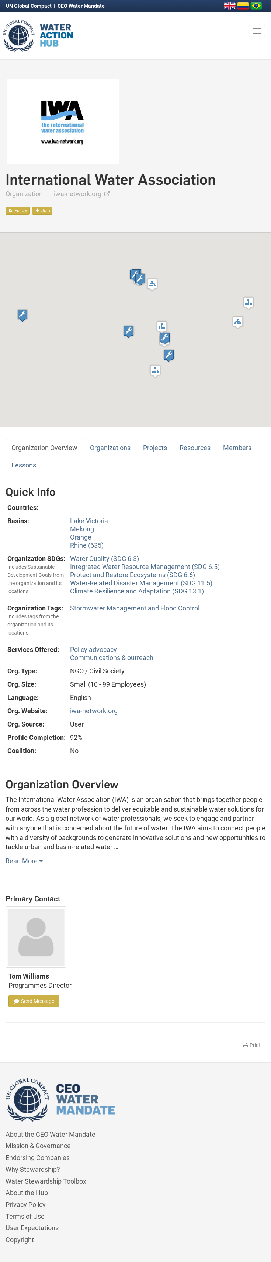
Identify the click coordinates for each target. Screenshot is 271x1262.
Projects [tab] (155, 448)
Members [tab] (237, 448)
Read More (24, 861)
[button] (162, 327)
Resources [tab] (195, 448)
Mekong (82, 529)
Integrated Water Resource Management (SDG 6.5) (145, 567)
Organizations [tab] (110, 448)
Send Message (33, 1001)
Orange (80, 537)
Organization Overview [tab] (44, 448)
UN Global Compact (29, 6)
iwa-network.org (82, 194)
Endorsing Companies (38, 1157)
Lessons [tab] (23, 465)
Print (251, 1045)
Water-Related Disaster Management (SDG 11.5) (141, 583)
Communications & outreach (111, 657)
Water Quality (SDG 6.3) (104, 558)
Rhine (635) (87, 545)
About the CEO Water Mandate (50, 1134)
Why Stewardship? (33, 1169)
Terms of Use (25, 1216)
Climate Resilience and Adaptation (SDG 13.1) (137, 591)
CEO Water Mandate (81, 6)
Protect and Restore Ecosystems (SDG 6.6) (132, 575)
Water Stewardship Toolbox (46, 1181)
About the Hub (27, 1193)
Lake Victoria (89, 521)
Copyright (20, 1240)
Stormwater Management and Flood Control (134, 608)
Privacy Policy (26, 1204)
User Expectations (32, 1228)
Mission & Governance (38, 1146)
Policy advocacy (93, 649)
